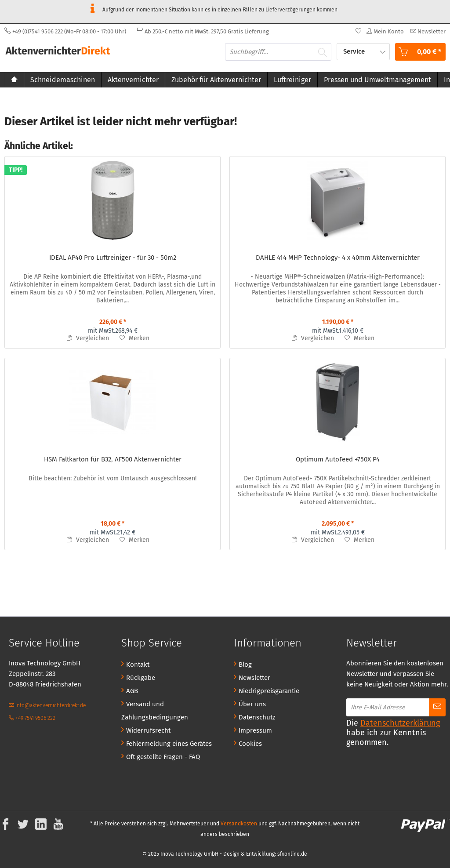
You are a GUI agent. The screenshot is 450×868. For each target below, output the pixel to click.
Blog (245, 664)
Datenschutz (257, 717)
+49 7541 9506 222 (32, 718)
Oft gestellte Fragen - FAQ (163, 757)
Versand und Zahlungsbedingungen (154, 710)
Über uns (252, 704)
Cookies (250, 744)
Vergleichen (88, 338)
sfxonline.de (292, 854)
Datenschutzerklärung (400, 723)
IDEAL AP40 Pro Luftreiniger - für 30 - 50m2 (112, 257)
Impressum (255, 730)
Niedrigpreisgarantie (269, 691)
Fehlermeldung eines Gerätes (169, 744)
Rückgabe (140, 678)
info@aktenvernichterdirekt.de (47, 705)
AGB (132, 691)
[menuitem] (427, 31)
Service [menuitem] (355, 51)
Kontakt (137, 664)
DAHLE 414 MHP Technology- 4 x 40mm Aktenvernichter (338, 257)
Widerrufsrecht (148, 730)
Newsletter (254, 678)
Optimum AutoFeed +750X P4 (338, 459)
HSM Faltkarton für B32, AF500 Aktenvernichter (112, 459)
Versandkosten (239, 824)
